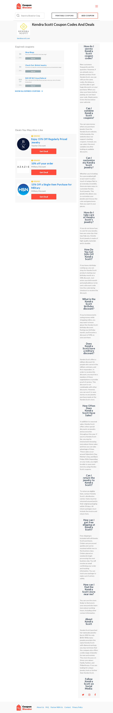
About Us (40, 707)
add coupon (87, 16)
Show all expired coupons (29, 91)
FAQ (47, 707)
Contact (67, 707)
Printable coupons (64, 16)
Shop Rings (29, 52)
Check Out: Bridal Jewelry (36, 65)
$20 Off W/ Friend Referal (35, 78)
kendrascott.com (23, 38)
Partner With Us (57, 707)
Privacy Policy (77, 707)
